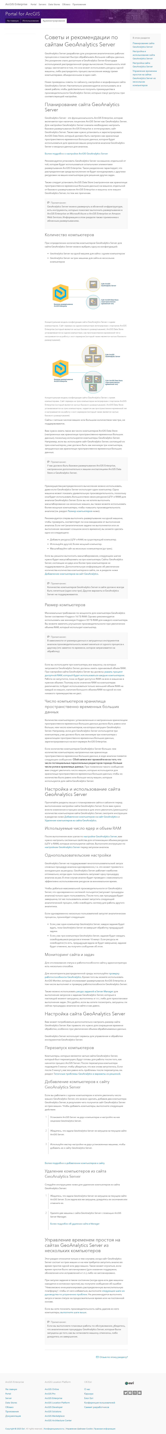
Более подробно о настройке (76, 153)
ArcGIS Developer (54, 1407)
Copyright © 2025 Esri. (15, 1429)
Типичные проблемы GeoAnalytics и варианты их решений (87, 1073)
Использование (31, 20)
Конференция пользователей (99, 1402)
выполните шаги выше (73, 1312)
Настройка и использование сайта (144, 55)
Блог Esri (88, 1398)
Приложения (79, 4)
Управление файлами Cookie (79, 1429)
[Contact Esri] (139, 1393)
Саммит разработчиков (96, 1407)
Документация (13, 1416)
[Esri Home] (129, 1383)
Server (8, 1398)
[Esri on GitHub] (135, 1393)
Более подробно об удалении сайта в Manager (75, 1223)
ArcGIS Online (52, 1389)
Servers (42, 4)
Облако (66, 4)
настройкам (62, 847)
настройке (100, 836)
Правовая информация (104, 1429)
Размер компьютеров (80, 511)
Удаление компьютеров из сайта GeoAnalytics (70, 820)
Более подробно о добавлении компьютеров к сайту (75, 1163)
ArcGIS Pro (50, 1393)
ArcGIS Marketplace (55, 1416)
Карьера (88, 1393)
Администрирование (54, 20)
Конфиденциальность (54, 1429)
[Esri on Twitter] (126, 1393)
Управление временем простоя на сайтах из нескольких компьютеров (145, 78)
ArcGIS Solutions (53, 1411)
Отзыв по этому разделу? (114, 1357)
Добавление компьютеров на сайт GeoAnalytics (71, 573)
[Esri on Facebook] (130, 1393)
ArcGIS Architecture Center (58, 1420)
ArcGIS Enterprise (16, 4)
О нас (87, 1389)
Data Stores (54, 4)
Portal (33, 4)
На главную (13, 20)
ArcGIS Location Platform (57, 1402)
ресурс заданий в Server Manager (94, 991)
